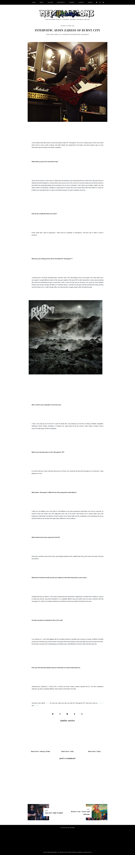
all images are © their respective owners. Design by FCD (74, 852)
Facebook (100, 703)
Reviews (71, 2)
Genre (90, 2)
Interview (65, 34)
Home (34, 2)
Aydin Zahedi (50, 34)
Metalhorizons (52, 852)
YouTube (36, 705)
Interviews (60, 2)
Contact (81, 2)
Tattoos (50, 2)
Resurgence (85, 34)
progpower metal (75, 34)
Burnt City (58, 34)
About (42, 2)
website (47, 703)
